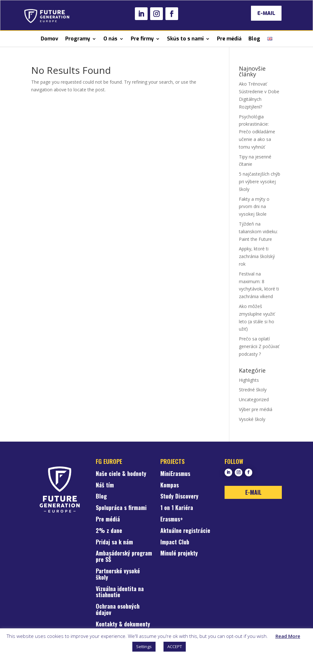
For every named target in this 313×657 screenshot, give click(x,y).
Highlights (249, 380)
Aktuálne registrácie (185, 531)
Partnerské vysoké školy (118, 574)
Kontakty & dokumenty (123, 624)
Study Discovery (179, 496)
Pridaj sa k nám (114, 542)
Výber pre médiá (255, 409)
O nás (110, 38)
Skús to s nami (185, 38)
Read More (287, 636)
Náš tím (105, 485)
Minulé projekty (179, 553)
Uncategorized (254, 399)
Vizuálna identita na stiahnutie (120, 592)
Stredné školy (253, 390)
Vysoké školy (252, 419)
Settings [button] (144, 646)
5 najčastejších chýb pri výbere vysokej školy (259, 181)
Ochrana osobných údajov (118, 610)
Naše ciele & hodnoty (121, 474)
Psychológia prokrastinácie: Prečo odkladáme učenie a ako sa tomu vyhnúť (257, 132)
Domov (49, 38)
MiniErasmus (175, 474)
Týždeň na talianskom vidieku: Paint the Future (258, 231)
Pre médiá (229, 38)
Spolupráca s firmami (121, 508)
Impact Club (174, 542)
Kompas (169, 485)
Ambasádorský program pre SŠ (124, 556)
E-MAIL (266, 13)
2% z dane (109, 531)
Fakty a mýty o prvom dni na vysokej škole (254, 206)
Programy (77, 38)
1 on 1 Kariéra (176, 508)
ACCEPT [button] (174, 646)
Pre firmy (142, 38)
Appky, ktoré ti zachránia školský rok (257, 256)
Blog (254, 38)
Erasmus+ (171, 519)
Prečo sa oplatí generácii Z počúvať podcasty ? (259, 346)
